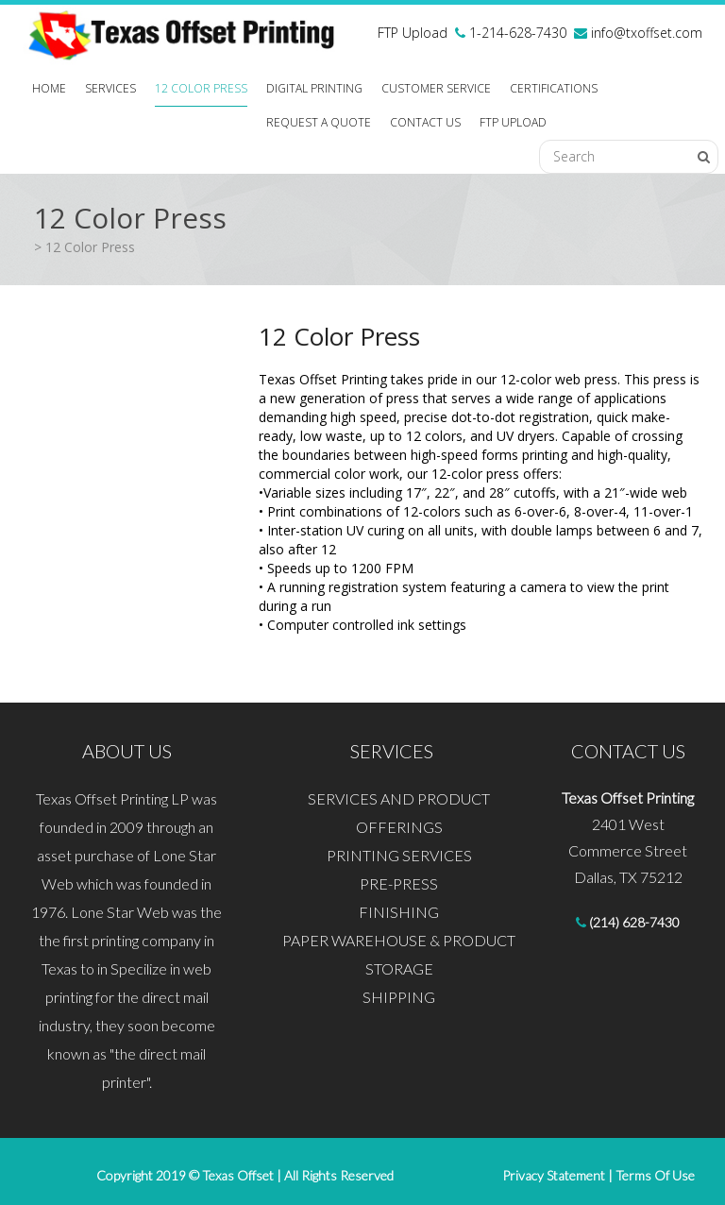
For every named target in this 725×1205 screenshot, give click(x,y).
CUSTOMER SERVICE (436, 88)
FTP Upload (412, 33)
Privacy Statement (553, 1175)
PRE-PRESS (399, 883)
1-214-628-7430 (515, 33)
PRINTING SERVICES (399, 855)
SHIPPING (398, 997)
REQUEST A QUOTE (318, 122)
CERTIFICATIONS (554, 88)
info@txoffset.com (646, 33)
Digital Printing (314, 88)
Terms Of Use (654, 1175)
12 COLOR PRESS (201, 88)
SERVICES (110, 88)
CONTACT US (425, 122)
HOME (49, 88)
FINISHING (399, 912)
